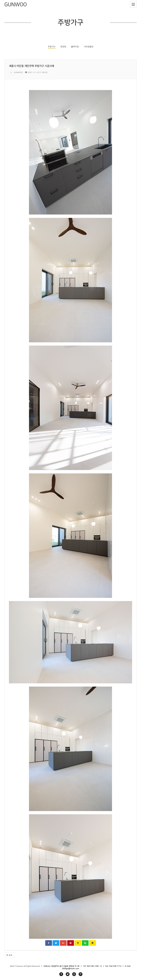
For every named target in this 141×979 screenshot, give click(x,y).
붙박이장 (75, 47)
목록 (9, 955)
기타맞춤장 (88, 47)
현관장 (63, 47)
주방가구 (51, 47)
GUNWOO (15, 4)
